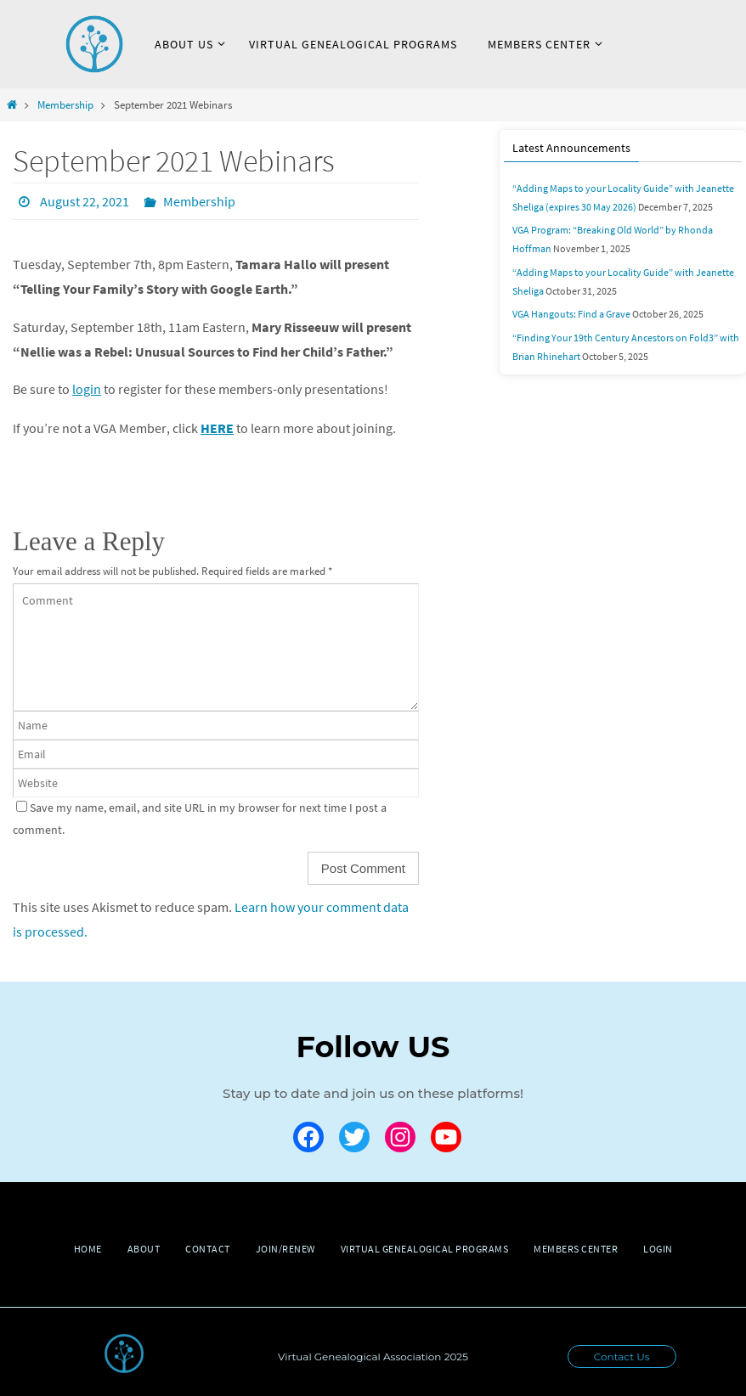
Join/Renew (285, 1247)
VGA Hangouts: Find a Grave (571, 313)
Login (658, 1247)
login (86, 388)
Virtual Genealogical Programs (425, 1247)
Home (88, 1247)
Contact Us (622, 1355)
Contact (207, 1247)
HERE (217, 427)
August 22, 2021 (84, 201)
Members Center (576, 1247)
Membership (65, 104)
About (144, 1247)
